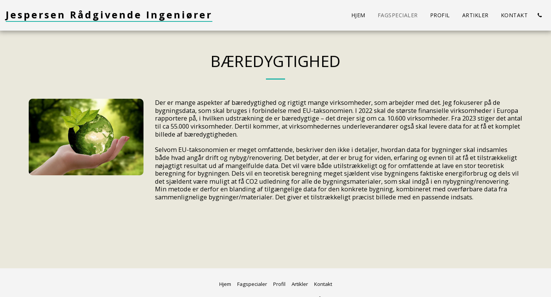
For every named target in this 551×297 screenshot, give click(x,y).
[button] (539, 15)
